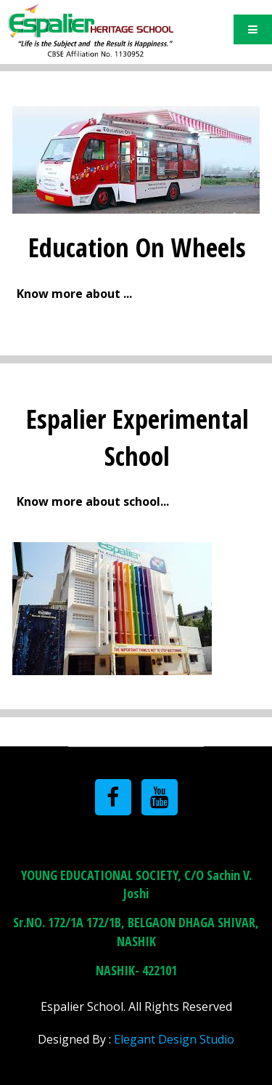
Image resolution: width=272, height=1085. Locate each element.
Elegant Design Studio (174, 1039)
